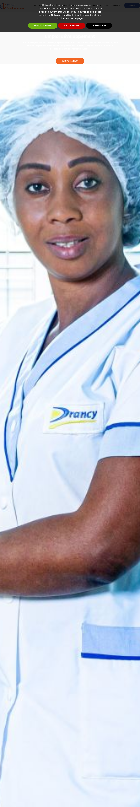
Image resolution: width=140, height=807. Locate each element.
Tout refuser (72, 25)
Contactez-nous (70, 317)
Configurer (99, 25)
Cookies (61, 18)
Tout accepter (43, 25)
